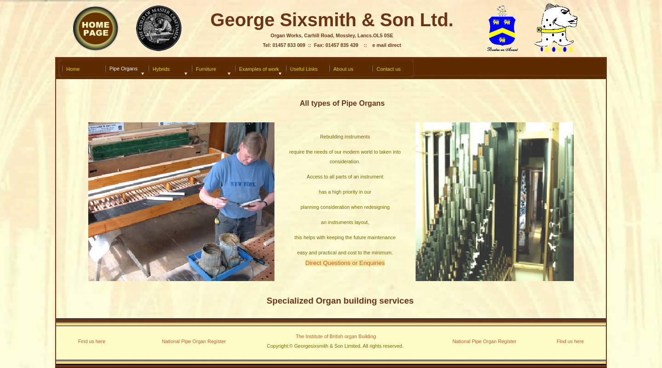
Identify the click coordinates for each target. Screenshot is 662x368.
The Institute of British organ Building (336, 336)
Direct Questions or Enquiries (345, 262)
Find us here (91, 341)
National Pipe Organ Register (484, 341)
